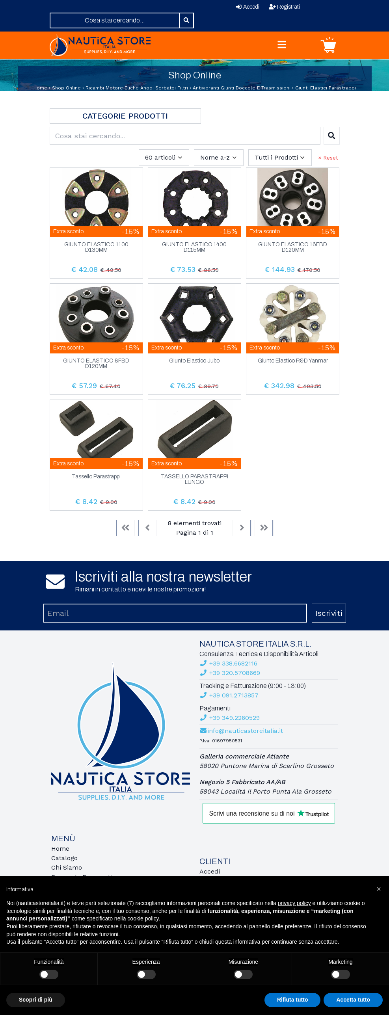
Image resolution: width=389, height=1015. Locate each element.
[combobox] (115, 20)
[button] (378, 889)
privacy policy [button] (294, 903)
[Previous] (147, 528)
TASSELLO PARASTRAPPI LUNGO (194, 479)
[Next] (242, 528)
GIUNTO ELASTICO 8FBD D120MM (96, 363)
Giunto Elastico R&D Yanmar (293, 361)
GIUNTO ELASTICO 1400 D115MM (194, 247)
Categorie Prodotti (125, 116)
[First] (125, 528)
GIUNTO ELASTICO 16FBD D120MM (292, 247)
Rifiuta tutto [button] (292, 999)
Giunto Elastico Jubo (194, 361)
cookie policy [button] (142, 918)
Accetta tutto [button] (353, 999)
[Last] (264, 528)
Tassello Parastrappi (96, 477)
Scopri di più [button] (35, 999)
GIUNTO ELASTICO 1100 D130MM (96, 247)
